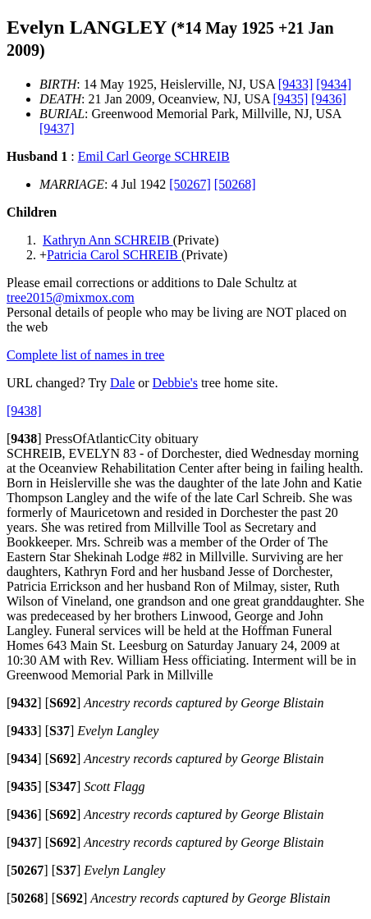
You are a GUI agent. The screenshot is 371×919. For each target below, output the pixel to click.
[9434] (333, 84)
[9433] (296, 84)
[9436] (328, 99)
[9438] (24, 411)
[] (24, 439)
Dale (122, 383)
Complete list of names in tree (85, 355)
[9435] (291, 99)
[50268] (235, 184)
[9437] (57, 128)
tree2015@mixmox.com (71, 297)
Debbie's (175, 383)
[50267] (190, 184)
